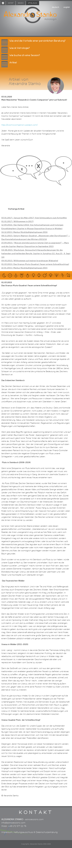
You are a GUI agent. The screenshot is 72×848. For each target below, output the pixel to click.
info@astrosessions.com (13, 822)
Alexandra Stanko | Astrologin (36, 18)
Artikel (13, 62)
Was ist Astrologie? (19, 48)
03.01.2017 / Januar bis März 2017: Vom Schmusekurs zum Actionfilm (34, 218)
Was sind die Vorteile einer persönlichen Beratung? (37, 40)
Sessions (21, 3)
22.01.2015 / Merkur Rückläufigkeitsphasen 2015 (24, 268)
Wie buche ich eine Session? (24, 55)
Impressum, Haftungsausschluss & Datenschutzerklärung (29, 832)
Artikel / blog (32, 3)
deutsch (55, 7)
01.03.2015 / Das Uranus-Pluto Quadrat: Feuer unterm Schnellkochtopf (35, 264)
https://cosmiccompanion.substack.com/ (19, 125)
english (67, 7)
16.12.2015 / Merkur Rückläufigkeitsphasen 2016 (24, 232)
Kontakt (10, 3)
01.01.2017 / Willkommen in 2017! (17, 221)
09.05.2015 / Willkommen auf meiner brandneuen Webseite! (29, 261)
